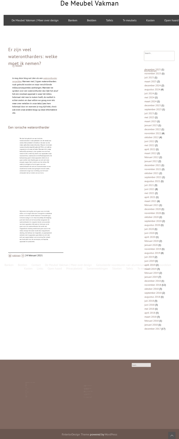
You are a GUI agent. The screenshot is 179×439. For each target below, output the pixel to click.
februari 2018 (152, 306)
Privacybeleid (74, 90)
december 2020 (153, 207)
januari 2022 (152, 164)
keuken (22, 75)
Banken (72, 20)
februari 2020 (152, 235)
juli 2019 (150, 249)
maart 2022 (151, 157)
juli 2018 (150, 288)
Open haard (55, 90)
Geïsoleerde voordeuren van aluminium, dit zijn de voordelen (133, 87)
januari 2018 (152, 310)
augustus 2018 (153, 285)
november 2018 (153, 274)
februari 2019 (152, 263)
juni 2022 (150, 146)
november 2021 (153, 171)
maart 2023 (151, 129)
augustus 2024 (153, 100)
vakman (18, 246)
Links (40, 90)
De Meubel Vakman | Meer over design (35, 20)
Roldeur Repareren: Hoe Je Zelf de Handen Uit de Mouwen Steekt (88, 393)
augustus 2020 (153, 221)
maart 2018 (151, 302)
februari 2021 (152, 203)
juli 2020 (150, 224)
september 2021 (153, 178)
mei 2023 (150, 125)
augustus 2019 (153, 246)
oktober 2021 (152, 175)
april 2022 (151, 153)
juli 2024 (150, 104)
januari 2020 (152, 239)
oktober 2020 (152, 214)
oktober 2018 (152, 278)
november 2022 (153, 139)
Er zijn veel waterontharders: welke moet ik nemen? (33, 67)
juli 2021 (150, 185)
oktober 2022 (152, 143)
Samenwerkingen (97, 90)
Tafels (109, 20)
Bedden (91, 20)
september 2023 (153, 118)
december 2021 (153, 168)
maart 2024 (151, 111)
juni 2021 (150, 189)
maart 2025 (151, 93)
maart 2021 (151, 199)
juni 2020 (150, 228)
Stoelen (117, 90)
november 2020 (153, 210)
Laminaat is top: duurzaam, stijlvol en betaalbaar (88, 390)
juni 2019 (150, 253)
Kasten (150, 20)
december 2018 (153, 270)
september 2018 (153, 281)
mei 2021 (150, 192)
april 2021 (151, 196)
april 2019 (151, 256)
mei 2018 (150, 295)
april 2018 (151, 299)
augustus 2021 (153, 182)
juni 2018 (150, 292)
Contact (36, 87)
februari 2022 (152, 161)
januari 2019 (152, 267)
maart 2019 (151, 260)
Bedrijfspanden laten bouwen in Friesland (88, 387)
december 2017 (153, 313)
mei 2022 (150, 150)
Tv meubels (130, 20)
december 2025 (153, 83)
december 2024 (153, 97)
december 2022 (153, 136)
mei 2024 (150, 107)
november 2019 (153, 242)
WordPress (111, 434)
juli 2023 (150, 121)
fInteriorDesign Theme (75, 434)
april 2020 (151, 231)
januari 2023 (152, 132)
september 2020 (153, 217)
